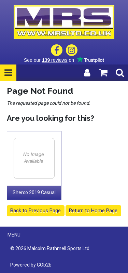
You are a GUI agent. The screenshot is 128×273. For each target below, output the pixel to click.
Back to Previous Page (35, 210)
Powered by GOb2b (31, 265)
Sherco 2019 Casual (34, 192)
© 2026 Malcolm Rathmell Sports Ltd (49, 248)
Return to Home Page (93, 210)
